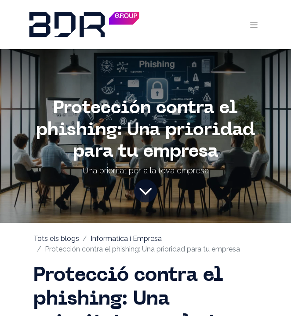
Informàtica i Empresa (126, 238)
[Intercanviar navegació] (253, 24)
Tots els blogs (56, 238)
